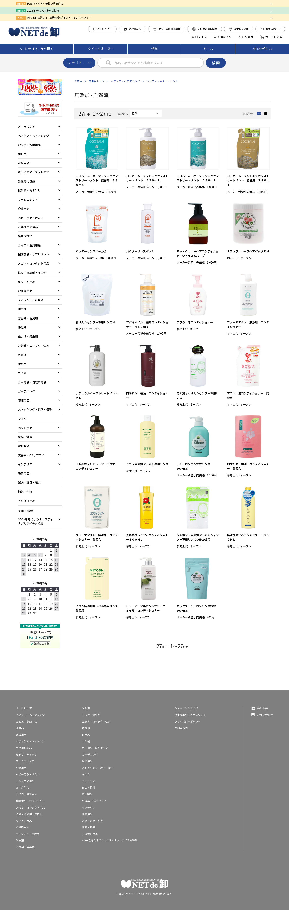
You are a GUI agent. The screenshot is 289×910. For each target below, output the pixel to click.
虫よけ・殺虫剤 (28, 336)
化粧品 (22, 154)
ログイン (199, 37)
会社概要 (262, 708)
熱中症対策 (25, 236)
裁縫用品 (23, 163)
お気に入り (223, 37)
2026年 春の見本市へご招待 (43, 10)
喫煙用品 (23, 400)
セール (208, 48)
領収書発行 (132, 29)
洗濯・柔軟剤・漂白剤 (32, 273)
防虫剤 (22, 309)
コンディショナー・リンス (162, 81)
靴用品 (22, 364)
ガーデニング (26, 391)
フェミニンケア (28, 200)
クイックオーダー (100, 48)
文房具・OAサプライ (31, 455)
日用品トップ (97, 81)
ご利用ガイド (102, 29)
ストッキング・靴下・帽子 (35, 409)
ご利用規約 (181, 728)
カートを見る (271, 37)
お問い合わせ (270, 29)
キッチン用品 (26, 282)
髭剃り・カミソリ (29, 190)
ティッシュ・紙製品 (30, 300)
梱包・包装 (25, 492)
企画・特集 (25, 511)
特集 (154, 48)
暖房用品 (23, 473)
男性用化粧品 (26, 181)
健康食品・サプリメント (33, 254)
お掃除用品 (25, 291)
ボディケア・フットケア (33, 172)
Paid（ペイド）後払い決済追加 (45, 3)
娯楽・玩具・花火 (29, 482)
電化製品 (23, 446)
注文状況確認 (238, 29)
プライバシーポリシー (188, 721)
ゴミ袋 (22, 373)
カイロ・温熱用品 (29, 245)
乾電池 (22, 355)
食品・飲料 (25, 437)
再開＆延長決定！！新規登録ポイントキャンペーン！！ (59, 17)
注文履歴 (246, 37)
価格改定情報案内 (204, 29)
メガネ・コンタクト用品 (33, 263)
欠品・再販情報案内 (166, 29)
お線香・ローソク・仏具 (33, 346)
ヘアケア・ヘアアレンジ (125, 81)
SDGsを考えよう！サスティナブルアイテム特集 (35, 521)
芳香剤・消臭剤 (28, 318)
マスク (22, 419)
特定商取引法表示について (190, 715)
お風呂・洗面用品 (29, 145)
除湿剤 (22, 327)
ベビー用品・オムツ (30, 218)
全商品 (78, 81)
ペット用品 (25, 428)
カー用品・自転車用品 (32, 382)
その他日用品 (26, 501)
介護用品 (23, 209)
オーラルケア (26, 127)
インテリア (25, 464)
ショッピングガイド (186, 708)
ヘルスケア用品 (28, 227)
